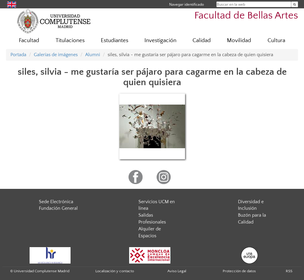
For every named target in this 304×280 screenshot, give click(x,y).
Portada (18, 54)
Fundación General (58, 208)
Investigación (160, 40)
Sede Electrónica (56, 201)
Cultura (276, 40)
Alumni (92, 54)
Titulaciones (70, 40)
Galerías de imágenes (56, 54)
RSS (289, 271)
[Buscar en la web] (294, 4)
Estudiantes (114, 40)
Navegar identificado (186, 4)
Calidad (202, 40)
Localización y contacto (114, 271)
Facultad (29, 40)
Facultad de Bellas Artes (246, 15)
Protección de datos (239, 271)
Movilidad (239, 40)
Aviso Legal (176, 271)
